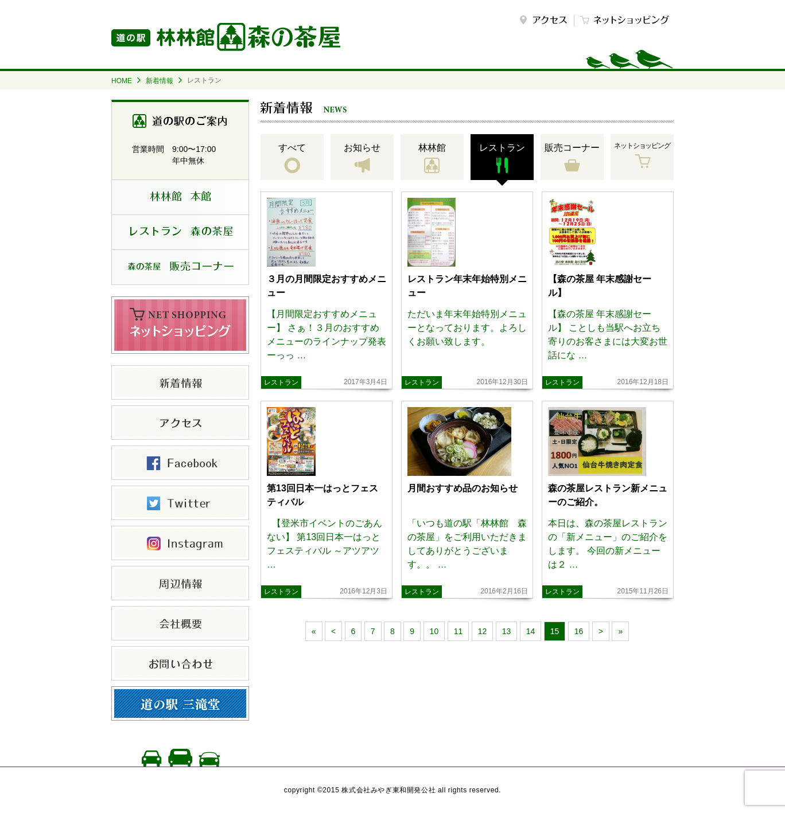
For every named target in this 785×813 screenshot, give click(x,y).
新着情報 (159, 81)
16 (579, 631)
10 (434, 631)
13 (506, 631)
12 (482, 631)
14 (530, 631)
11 (458, 631)
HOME (121, 81)
